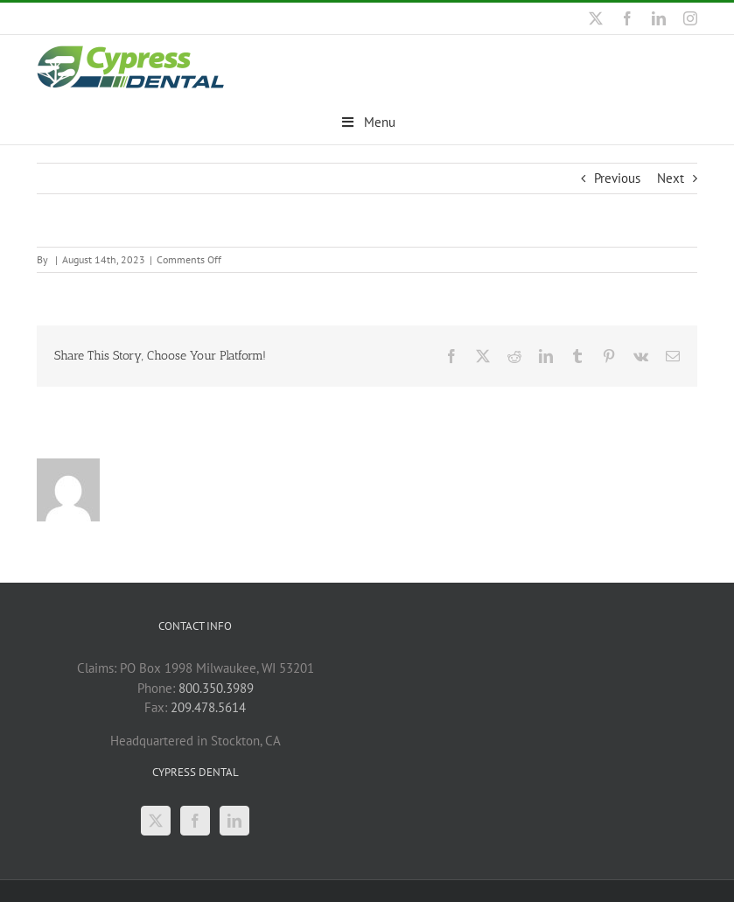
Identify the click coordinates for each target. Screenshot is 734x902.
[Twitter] (156, 820)
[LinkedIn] (234, 820)
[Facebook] (195, 820)
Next (670, 177)
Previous (617, 177)
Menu (367, 122)
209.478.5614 (208, 706)
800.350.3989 (216, 687)
